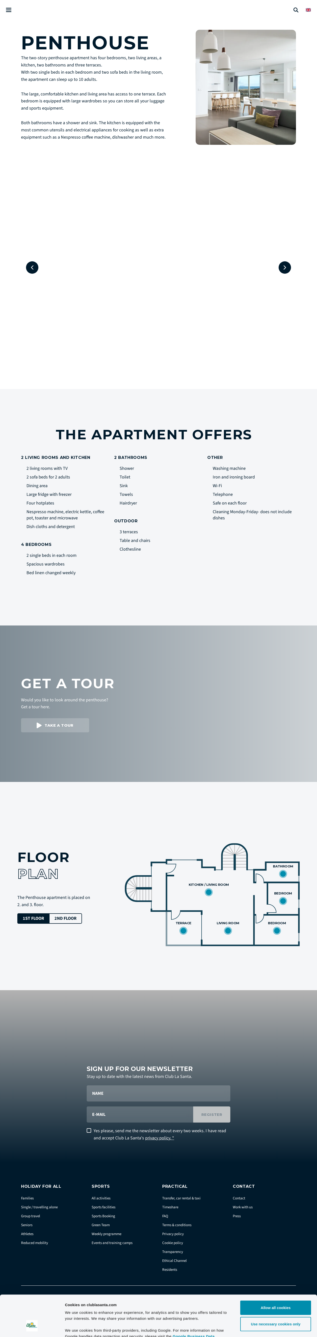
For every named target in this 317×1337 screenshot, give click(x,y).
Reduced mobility (34, 1243)
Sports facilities (103, 1207)
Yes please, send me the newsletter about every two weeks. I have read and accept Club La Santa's (160, 1134)
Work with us (243, 1207)
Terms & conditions (176, 1225)
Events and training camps (112, 1243)
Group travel (30, 1216)
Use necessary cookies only (275, 1289)
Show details (259, 1327)
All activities (101, 1198)
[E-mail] (140, 1114)
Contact (239, 1198)
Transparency (172, 1251)
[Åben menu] (8, 10)
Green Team (101, 1225)
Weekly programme (106, 1234)
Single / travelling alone (39, 1207)
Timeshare (170, 1207)
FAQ (165, 1216)
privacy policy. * (159, 1138)
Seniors (26, 1225)
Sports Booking (103, 1216)
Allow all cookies (276, 1272)
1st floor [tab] (33, 918)
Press (237, 1216)
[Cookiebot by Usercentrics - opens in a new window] (32, 1327)
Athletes (27, 1234)
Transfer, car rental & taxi (181, 1198)
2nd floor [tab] (65, 918)
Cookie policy (172, 1243)
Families (27, 1198)
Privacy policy (173, 1234)
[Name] (158, 1093)
